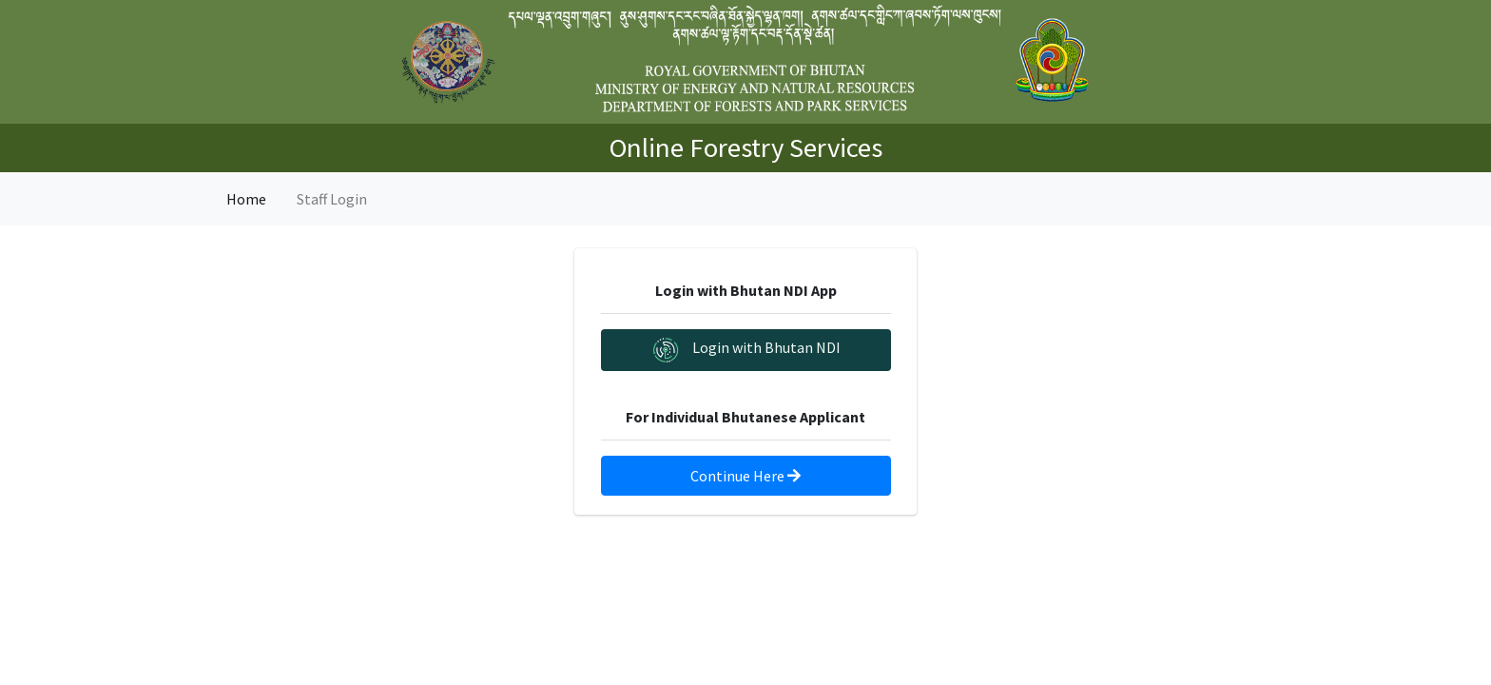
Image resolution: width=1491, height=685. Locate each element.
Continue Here (745, 475)
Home (246, 198)
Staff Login (332, 198)
